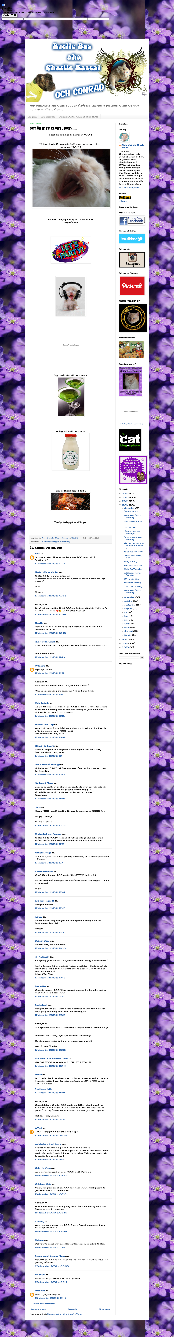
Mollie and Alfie (43, 1089)
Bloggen (32, 117)
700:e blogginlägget (49, 541)
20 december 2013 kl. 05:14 (51, 1282)
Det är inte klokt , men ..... (133, 556)
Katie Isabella (42, 703)
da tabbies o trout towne (48, 1144)
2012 (125, 639)
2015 (125, 497)
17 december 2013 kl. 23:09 (51, 1135)
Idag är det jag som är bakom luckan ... (134, 545)
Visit (131, 424)
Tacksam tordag (132, 582)
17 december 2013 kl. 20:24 (50, 1015)
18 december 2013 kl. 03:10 (50, 1175)
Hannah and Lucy (44, 724)
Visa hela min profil (129, 187)
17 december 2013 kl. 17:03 (50, 825)
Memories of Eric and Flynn (50, 1256)
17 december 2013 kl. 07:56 (50, 596)
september (130, 605)
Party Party (65, 541)
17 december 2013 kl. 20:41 (50, 1066)
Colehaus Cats (43, 1184)
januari (128, 635)
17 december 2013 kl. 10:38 (50, 614)
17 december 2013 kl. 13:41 (50, 756)
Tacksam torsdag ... (134, 565)
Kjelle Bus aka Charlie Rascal (132, 146)
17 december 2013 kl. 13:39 (50, 737)
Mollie (38, 1074)
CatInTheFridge (43, 853)
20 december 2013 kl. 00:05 (52, 1266)
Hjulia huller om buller (46, 572)
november (129, 597)
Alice (37, 553)
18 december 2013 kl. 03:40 (51, 1213)
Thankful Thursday (133, 551)
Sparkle (39, 623)
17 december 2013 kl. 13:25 (50, 716)
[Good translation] (6, 16)
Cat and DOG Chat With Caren (51, 1058)
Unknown (40, 666)
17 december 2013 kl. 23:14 (50, 1159)
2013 (125, 505)
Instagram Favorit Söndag (133, 516)
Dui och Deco (42, 941)
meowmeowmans (44, 871)
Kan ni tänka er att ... (133, 522)
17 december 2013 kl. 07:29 (50, 563)
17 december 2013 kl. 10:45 (50, 633)
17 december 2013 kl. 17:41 (49, 863)
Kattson (39, 1240)
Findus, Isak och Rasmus (48, 834)
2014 (125, 501)
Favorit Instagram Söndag (133, 538)
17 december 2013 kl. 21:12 (50, 1092)
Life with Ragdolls (44, 901)
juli (126, 612)
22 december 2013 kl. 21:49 (50, 1298)
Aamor (38, 917)
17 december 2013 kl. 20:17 (50, 996)
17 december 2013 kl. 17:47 (50, 908)
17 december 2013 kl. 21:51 (50, 1119)
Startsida (72, 1309)
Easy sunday (130, 561)
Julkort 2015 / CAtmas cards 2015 (78, 117)
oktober (128, 601)
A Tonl (38, 1128)
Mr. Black (40, 1274)
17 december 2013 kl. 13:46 (50, 774)
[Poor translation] (14, 16)
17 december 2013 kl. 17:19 (50, 844)
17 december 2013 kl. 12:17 (50, 694)
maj (126, 620)
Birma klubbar (48, 117)
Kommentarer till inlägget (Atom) (64, 1314)
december (129, 508)
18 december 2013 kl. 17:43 (50, 1247)
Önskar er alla (131, 511)
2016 (125, 493)
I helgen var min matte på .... (132, 532)
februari (128, 631)
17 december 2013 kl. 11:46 (50, 657)
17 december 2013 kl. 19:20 (50, 948)
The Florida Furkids (45, 642)
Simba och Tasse (44, 783)
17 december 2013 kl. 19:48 (50, 978)
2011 (125, 643)
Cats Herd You (43, 1168)
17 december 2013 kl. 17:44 (50, 892)
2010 (126, 647)
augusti (128, 608)
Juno (37, 807)
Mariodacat (41, 1005)
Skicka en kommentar (44, 1303)
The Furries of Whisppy (47, 764)
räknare (123, 201)
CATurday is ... (131, 579)
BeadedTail (40, 986)
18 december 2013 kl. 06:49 (51, 1231)
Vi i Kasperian (42, 957)
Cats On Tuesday (133, 569)
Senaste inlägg (38, 1309)
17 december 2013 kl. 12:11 (49, 673)
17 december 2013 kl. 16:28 (50, 798)
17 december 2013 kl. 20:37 (50, 1050)
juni (126, 616)
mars (127, 627)
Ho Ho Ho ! (130, 527)
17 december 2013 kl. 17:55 (50, 932)
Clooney (39, 1221)
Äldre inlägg (105, 1309)
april (127, 623)
